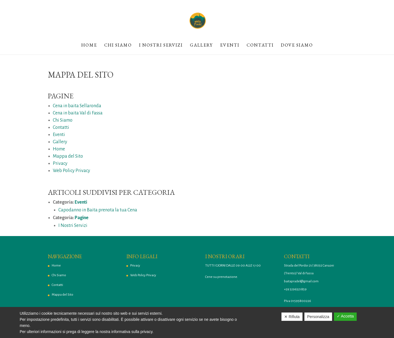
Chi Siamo (118, 45)
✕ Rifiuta (292, 316)
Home (89, 45)
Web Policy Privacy (71, 170)
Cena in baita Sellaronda (77, 105)
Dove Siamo (297, 45)
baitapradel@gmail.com (301, 281)
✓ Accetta (345, 316)
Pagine (81, 217)
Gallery (201, 45)
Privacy (60, 163)
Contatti (260, 45)
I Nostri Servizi (161, 45)
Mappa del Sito (68, 156)
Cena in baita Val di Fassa (78, 113)
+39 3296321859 (295, 289)
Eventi (229, 45)
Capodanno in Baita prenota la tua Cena (97, 210)
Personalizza (318, 316)
